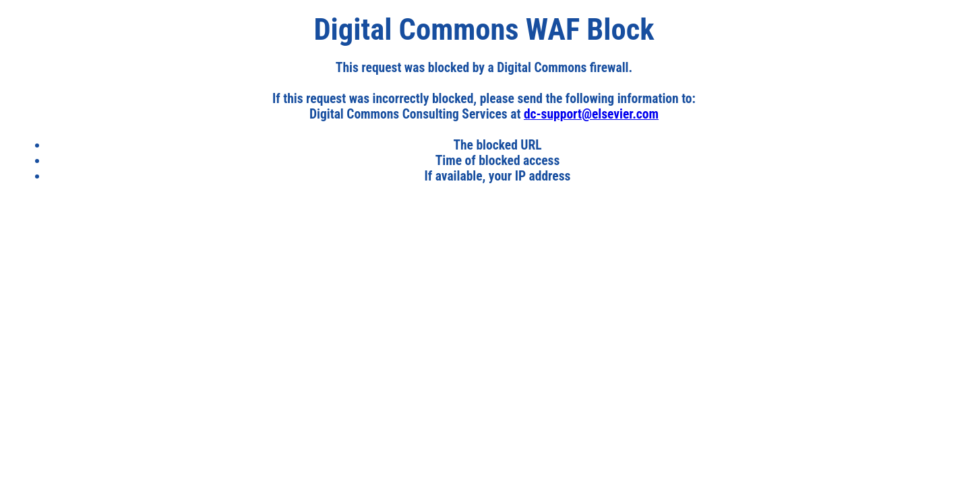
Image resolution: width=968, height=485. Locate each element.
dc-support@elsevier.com (591, 114)
